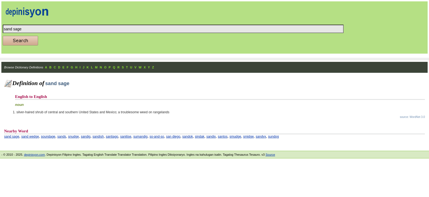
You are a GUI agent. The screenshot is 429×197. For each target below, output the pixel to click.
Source (270, 154)
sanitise (125, 136)
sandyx (261, 136)
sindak (199, 136)
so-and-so (156, 136)
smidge (248, 136)
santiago (112, 136)
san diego (173, 136)
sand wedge (30, 136)
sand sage (11, 136)
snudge (73, 136)
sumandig (140, 136)
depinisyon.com (34, 154)
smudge (235, 136)
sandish (98, 136)
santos (222, 136)
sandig (85, 136)
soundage (48, 136)
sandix (211, 136)
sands (61, 136)
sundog (273, 136)
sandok (187, 136)
